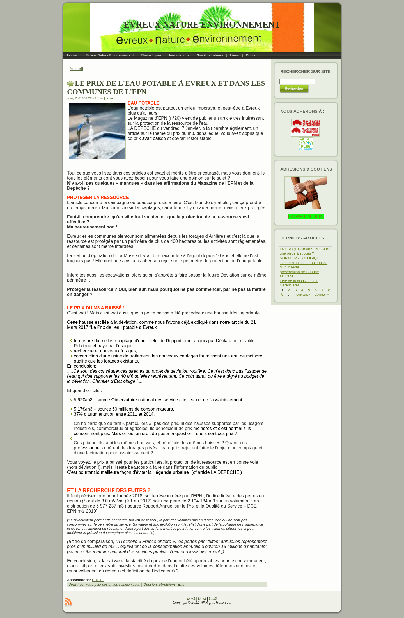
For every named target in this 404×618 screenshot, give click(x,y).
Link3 (213, 599)
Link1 (191, 599)
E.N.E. (98, 580)
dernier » (322, 294)
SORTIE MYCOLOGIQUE (301, 258)
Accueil (76, 69)
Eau (181, 585)
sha (110, 98)
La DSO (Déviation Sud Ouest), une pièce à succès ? (305, 251)
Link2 (202, 599)
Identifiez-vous (80, 585)
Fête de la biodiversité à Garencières (299, 283)
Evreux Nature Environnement (202, 25)
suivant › (303, 294)
